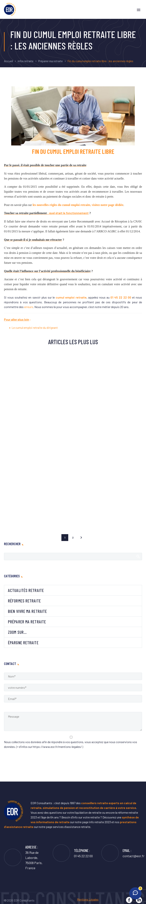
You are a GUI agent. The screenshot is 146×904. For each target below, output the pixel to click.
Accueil (8, 61)
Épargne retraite (23, 642)
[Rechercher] (73, 556)
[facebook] (129, 900)
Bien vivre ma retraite (27, 611)
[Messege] (73, 721)
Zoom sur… (17, 632)
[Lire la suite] (122, 853)
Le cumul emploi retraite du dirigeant (35, 327)
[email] (73, 698)
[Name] (73, 676)
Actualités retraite (26, 590)
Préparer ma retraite (50, 61)
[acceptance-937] (71, 737)
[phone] (73, 687)
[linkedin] (139, 900)
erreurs (28, 307)
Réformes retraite (24, 600)
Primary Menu (138, 10)
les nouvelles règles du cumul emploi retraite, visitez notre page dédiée (78, 205)
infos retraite (25, 61)
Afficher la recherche (138, 556)
